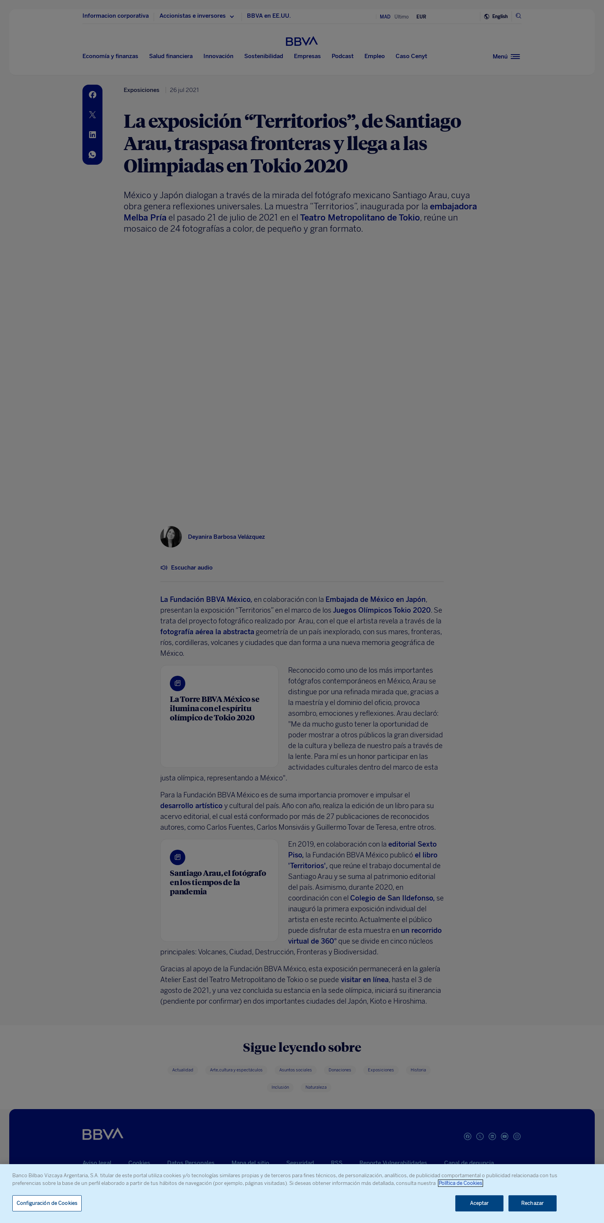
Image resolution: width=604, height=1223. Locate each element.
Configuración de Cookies (47, 1203)
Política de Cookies (460, 1183)
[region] (302, 1193)
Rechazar (532, 1203)
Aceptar (479, 1203)
